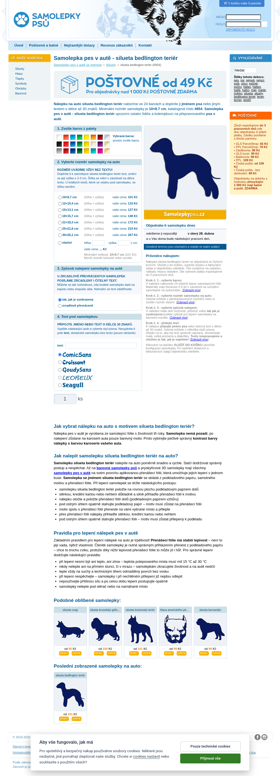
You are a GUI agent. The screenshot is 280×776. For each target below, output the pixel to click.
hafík (237, 90)
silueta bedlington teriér (70, 675)
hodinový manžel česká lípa (237, 752)
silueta (248, 93)
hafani (257, 87)
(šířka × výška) (94, 197)
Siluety (111, 65)
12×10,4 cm (70, 203)
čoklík (262, 90)
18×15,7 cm (70, 216)
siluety (258, 93)
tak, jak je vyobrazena (78, 299)
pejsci (260, 80)
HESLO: (221, 24)
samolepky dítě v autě (154, 752)
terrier (238, 100)
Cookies (151, 746)
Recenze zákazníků (117, 45)
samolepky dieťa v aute (66, 752)
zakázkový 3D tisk (204, 752)
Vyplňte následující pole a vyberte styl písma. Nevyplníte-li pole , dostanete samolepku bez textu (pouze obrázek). (96, 328)
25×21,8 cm (70, 228)
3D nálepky (40, 752)
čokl (253, 90)
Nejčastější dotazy (79, 45)
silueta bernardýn (210, 609)
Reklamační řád (170, 746)
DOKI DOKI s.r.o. (80, 737)
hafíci (245, 90)
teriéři (247, 100)
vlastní (67, 242)
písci (244, 83)
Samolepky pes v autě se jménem (78, 65)
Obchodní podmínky (94, 746)
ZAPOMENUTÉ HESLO (240, 29)
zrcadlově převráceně (77, 305)
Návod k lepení (23, 746)
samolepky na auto (124, 752)
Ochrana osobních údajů (127, 746)
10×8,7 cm (69, 197)
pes (236, 80)
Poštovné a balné (43, 45)
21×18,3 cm (70, 222)
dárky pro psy (180, 752)
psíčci (238, 87)
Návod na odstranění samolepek (57, 746)
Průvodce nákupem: (163, 256)
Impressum (190, 746)
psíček (253, 83)
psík (237, 83)
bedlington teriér (245, 97)
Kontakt (144, 45)
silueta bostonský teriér (140, 609)
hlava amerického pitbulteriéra (179, 609)
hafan (247, 87)
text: (61, 345)
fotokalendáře (22, 752)
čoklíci (238, 93)
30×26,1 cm (70, 234)
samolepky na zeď (97, 752)
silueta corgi (70, 609)
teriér (260, 97)
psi (242, 80)
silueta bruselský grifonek (106, 609)
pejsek (250, 80)
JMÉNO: (221, 17)
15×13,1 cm (70, 209)
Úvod (19, 45)
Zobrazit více (191, 290)
